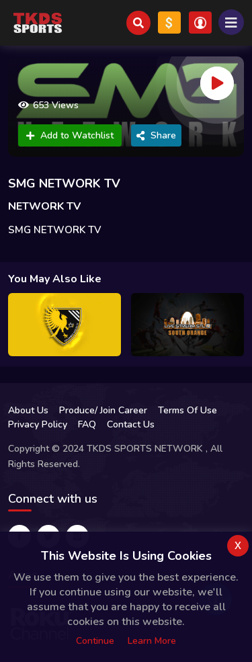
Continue (95, 640)
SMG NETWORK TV (64, 183)
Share (156, 135)
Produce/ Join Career (103, 410)
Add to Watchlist (70, 135)
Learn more (152, 640)
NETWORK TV (44, 206)
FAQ (87, 424)
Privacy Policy (37, 424)
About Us (28, 410)
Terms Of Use (187, 410)
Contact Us (131, 424)
